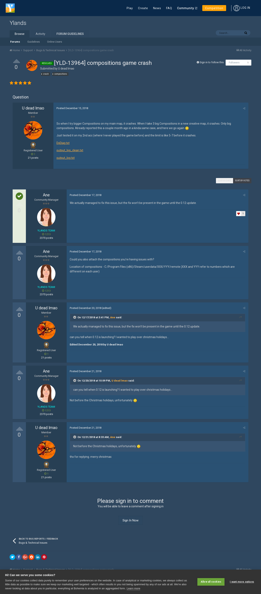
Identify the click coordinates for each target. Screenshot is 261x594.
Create (143, 8)
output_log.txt (65, 157)
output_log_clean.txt (69, 150)
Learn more (133, 588)
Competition (214, 8)
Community (185, 8)
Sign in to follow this (212, 62)
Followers (234, 62)
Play (130, 8)
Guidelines (33, 41)
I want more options (242, 581)
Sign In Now (130, 520)
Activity (40, 33)
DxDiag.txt (63, 143)
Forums (15, 41)
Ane (46, 194)
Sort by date (224, 180)
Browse (19, 33)
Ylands (18, 23)
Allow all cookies (211, 581)
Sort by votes (242, 180)
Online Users (54, 41)
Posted (72, 108)
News (157, 8)
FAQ (169, 8)
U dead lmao (66, 68)
